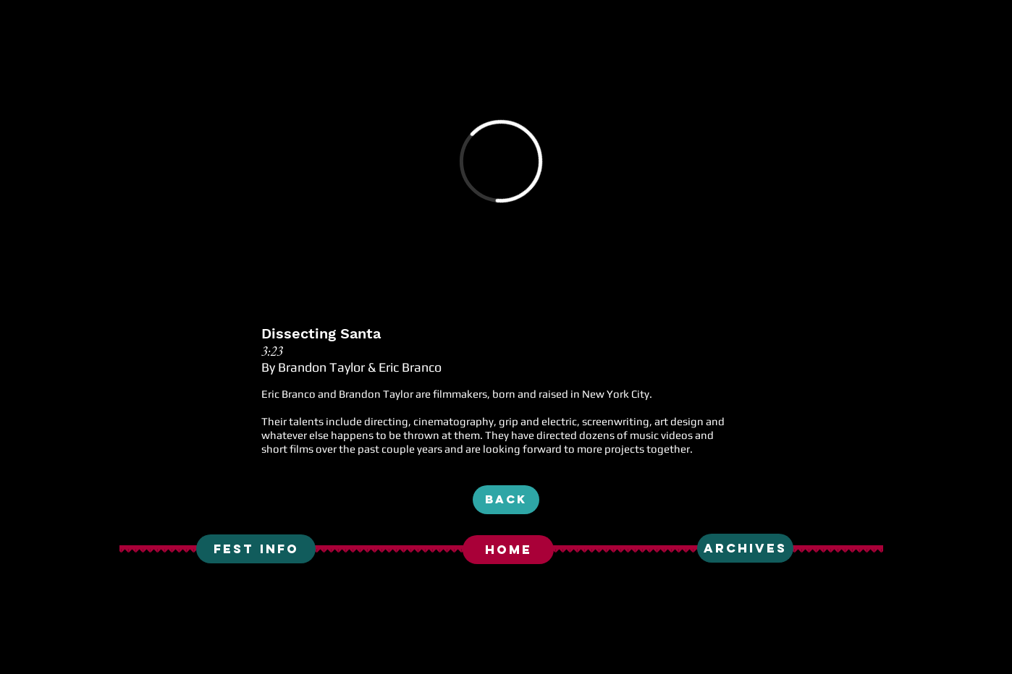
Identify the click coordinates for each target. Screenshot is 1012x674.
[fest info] (256, 548)
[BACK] (506, 499)
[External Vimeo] (501, 161)
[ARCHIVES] (745, 548)
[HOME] (508, 549)
